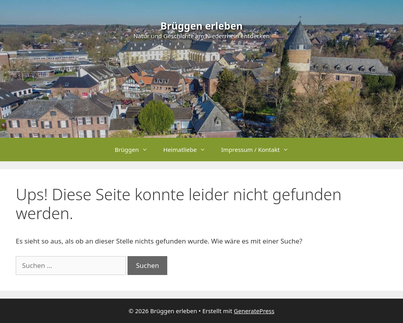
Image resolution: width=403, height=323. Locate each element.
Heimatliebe (188, 149)
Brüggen (135, 149)
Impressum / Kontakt (258, 149)
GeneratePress (254, 311)
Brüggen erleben (202, 25)
